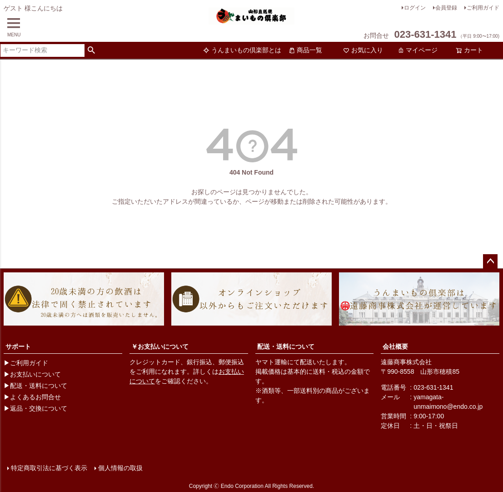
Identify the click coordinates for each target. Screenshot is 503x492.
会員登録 (446, 8)
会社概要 (395, 346)
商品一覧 (305, 50)
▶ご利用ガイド (26, 362)
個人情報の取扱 (120, 468)
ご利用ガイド (483, 8)
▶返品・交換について (35, 408)
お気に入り (363, 50)
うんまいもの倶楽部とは (242, 50)
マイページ (418, 50)
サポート (18, 346)
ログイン (415, 8)
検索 (92, 50)
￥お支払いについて (160, 346)
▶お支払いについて (32, 374)
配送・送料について (285, 346)
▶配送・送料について (35, 385)
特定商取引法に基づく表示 (49, 468)
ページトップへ (490, 261)
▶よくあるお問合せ (32, 397)
